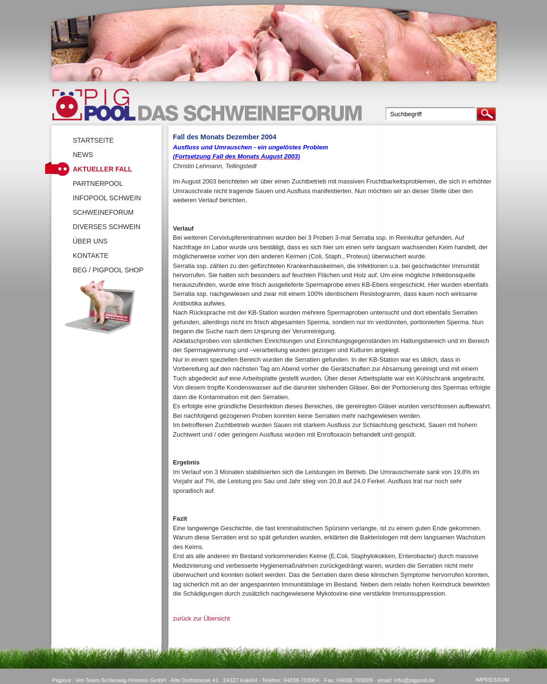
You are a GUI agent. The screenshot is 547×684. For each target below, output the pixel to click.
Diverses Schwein (107, 227)
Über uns (90, 241)
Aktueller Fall (103, 169)
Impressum (492, 679)
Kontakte (91, 255)
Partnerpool (98, 183)
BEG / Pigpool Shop (108, 270)
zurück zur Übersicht (201, 618)
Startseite (93, 140)
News (83, 155)
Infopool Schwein (107, 198)
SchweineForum (103, 212)
